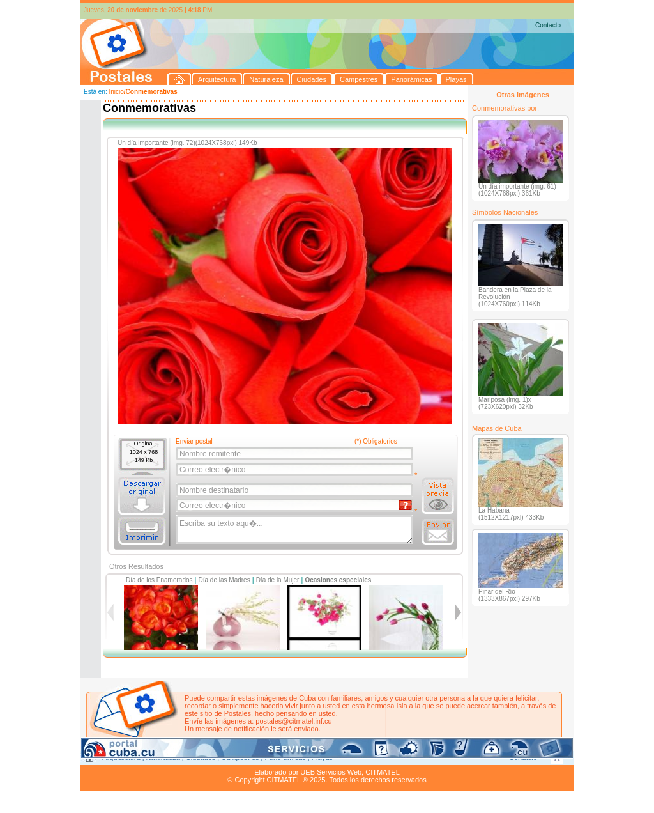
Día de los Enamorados (159, 580)
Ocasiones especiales (338, 580)
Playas (322, 757)
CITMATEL (382, 772)
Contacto (548, 25)
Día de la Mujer (278, 580)
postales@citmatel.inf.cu (293, 721)
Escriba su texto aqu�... (295, 529)
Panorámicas (285, 757)
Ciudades (200, 757)
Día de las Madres (224, 580)
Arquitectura (121, 757)
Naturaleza (163, 757)
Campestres (240, 757)
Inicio (116, 91)
